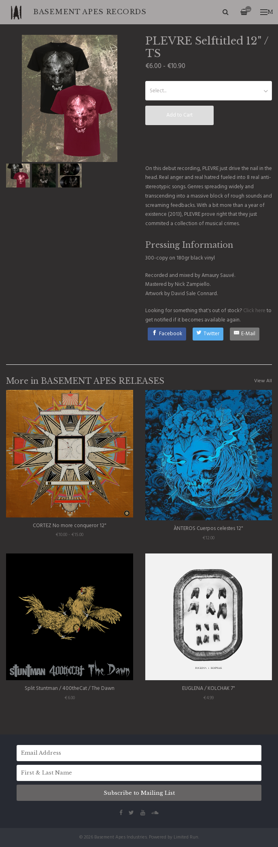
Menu (266, 12)
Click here (254, 310)
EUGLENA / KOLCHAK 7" (208, 688)
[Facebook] (167, 334)
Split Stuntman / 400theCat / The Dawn (70, 688)
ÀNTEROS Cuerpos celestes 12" (208, 528)
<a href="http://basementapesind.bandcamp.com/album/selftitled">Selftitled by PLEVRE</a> (208, 144)
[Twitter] (208, 334)
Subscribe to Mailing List (139, 793)
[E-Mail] (244, 334)
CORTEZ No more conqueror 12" (69, 525)
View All (263, 381)
